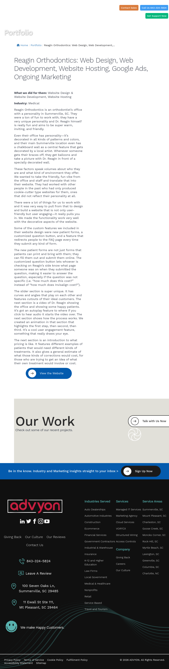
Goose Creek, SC (152, 528)
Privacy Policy (12, 659)
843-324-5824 (39, 561)
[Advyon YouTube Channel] (47, 521)
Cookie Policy (55, 659)
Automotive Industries (98, 515)
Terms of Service (34, 659)
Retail (87, 596)
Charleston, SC (151, 522)
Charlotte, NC (150, 573)
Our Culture (34, 537)
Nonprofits (90, 590)
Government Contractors (99, 541)
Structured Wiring (127, 535)
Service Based (93, 602)
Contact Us (34, 545)
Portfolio (36, 45)
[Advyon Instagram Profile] (41, 521)
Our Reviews (56, 537)
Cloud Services (125, 522)
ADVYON (134, 659)
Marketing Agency (126, 515)
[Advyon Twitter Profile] (29, 521)
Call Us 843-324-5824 (154, 7)
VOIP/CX (121, 528)
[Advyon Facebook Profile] (35, 521)
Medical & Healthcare (97, 583)
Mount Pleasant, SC (154, 515)
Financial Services (95, 535)
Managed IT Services (128, 509)
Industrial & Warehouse (98, 547)
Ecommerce (91, 528)
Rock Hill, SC (150, 541)
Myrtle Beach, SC (152, 547)
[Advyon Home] (34, 506)
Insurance (90, 554)
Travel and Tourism (96, 609)
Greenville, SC (150, 560)
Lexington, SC (150, 554)
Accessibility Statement (18, 663)
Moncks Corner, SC (154, 535)
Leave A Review (38, 573)
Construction (92, 522)
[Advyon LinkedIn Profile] (23, 521)
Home (22, 45)
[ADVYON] (17, 9)
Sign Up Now (143, 471)
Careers (120, 563)
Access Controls (126, 541)
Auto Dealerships (94, 509)
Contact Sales (129, 7)
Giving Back (13, 537)
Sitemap (41, 663)
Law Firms (90, 570)
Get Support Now (157, 15)
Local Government (95, 577)
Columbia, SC (150, 567)
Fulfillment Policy (77, 659)
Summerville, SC (152, 509)
